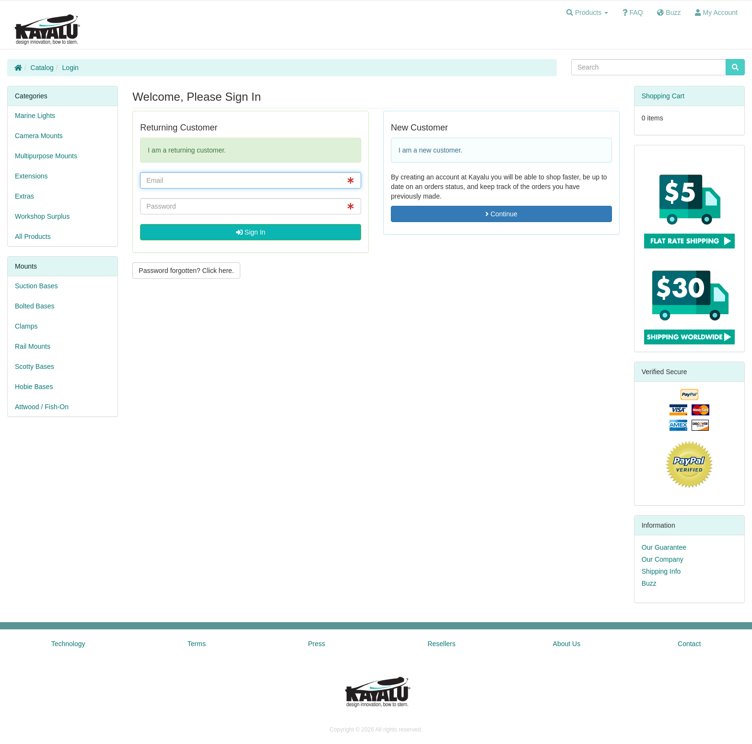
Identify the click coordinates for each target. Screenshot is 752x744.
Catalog (42, 67)
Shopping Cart (663, 96)
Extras (24, 196)
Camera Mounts (39, 136)
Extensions (31, 176)
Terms (197, 644)
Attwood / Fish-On (42, 407)
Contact (689, 644)
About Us (567, 644)
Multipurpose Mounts (46, 156)
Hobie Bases (34, 386)
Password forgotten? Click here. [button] (186, 270)
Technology (68, 644)
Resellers (441, 644)
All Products (33, 236)
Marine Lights (35, 115)
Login (70, 67)
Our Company (662, 559)
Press (316, 644)
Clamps (26, 326)
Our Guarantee (664, 547)
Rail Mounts (32, 346)
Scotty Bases (34, 366)
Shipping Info (661, 571)
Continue (501, 214)
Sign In (250, 232)
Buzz (649, 583)
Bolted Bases (35, 306)
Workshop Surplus (42, 216)
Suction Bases (36, 286)
